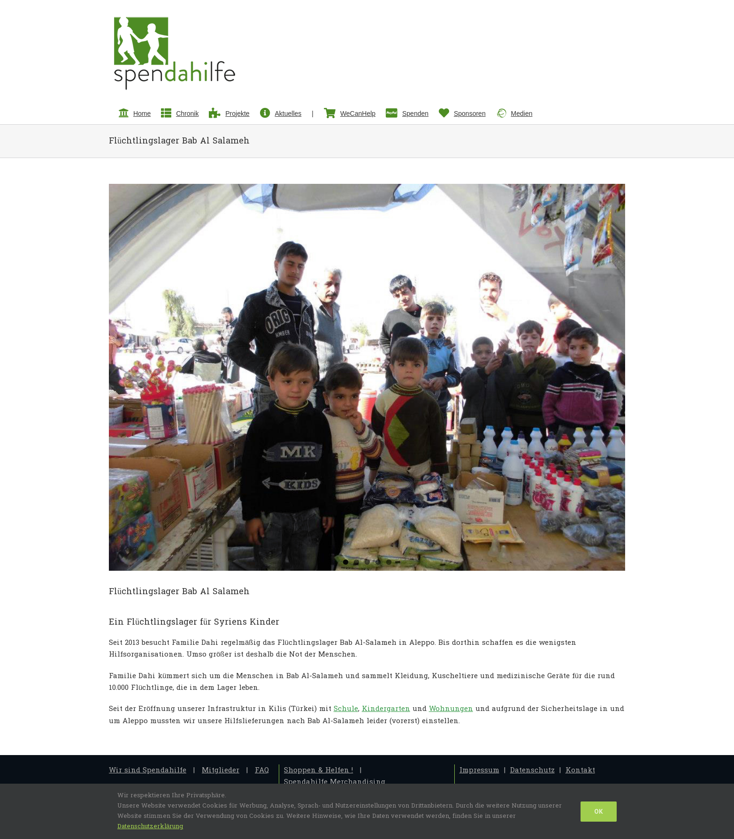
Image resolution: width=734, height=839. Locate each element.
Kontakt (580, 770)
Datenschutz (532, 770)
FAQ (262, 770)
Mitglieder (220, 770)
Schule (346, 709)
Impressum (479, 770)
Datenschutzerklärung (150, 826)
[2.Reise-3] (367, 377)
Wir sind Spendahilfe (147, 770)
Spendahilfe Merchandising (334, 782)
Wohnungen (451, 709)
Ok (598, 811)
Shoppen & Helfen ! (318, 770)
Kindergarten (386, 709)
